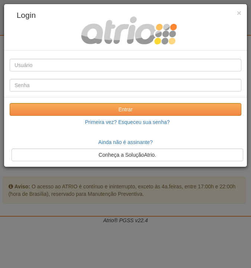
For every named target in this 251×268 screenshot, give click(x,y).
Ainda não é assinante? (125, 142)
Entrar (125, 109)
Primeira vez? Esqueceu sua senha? (127, 122)
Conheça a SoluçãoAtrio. (127, 155)
